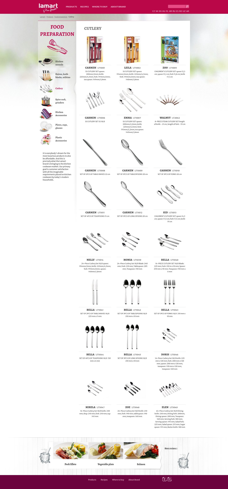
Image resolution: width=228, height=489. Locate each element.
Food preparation (60, 17)
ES (177, 11)
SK (156, 11)
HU (163, 11)
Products (71, 6)
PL (167, 11)
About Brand (118, 6)
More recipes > (171, 448)
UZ (184, 11)
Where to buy (100, 6)
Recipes (84, 6)
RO (180, 11)
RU (174, 11)
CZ (153, 11)
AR (187, 11)
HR (170, 11)
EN (160, 11)
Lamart (48, 8)
